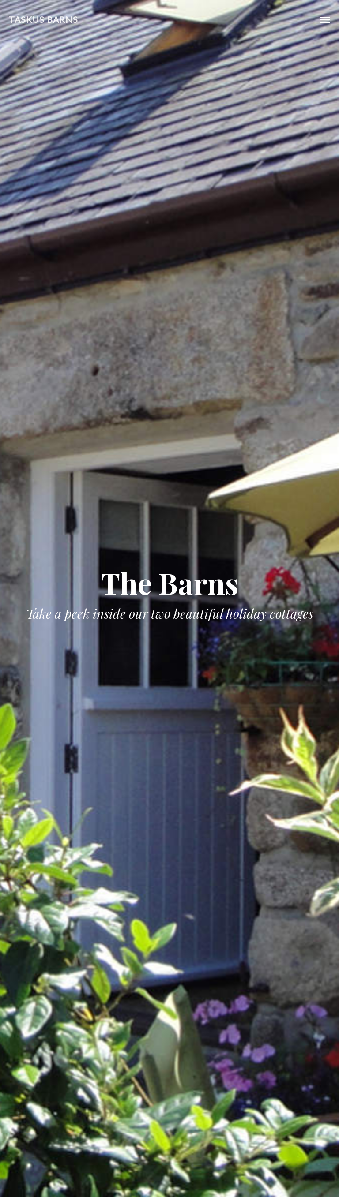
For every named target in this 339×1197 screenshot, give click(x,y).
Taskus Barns (43, 20)
